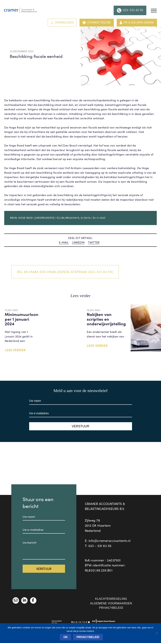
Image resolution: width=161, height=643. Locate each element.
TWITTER (93, 242)
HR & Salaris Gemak (137, 22)
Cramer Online (97, 22)
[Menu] (154, 10)
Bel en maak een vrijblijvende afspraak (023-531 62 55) (65, 272)
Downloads (62, 22)
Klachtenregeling (111, 598)
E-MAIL (64, 242)
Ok (65, 637)
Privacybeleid (111, 607)
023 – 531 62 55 (100, 546)
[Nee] (156, 633)
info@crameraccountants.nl (109, 541)
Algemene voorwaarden (111, 603)
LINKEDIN (78, 242)
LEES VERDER (15, 350)
